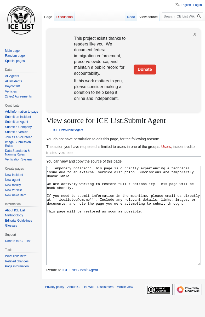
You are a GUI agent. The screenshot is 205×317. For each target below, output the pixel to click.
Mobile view (125, 306)
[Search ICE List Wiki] (182, 16)
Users (166, 147)
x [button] (194, 34)
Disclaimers (105, 306)
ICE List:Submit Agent (68, 129)
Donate (145, 69)
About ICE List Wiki (80, 306)
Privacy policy (54, 306)
